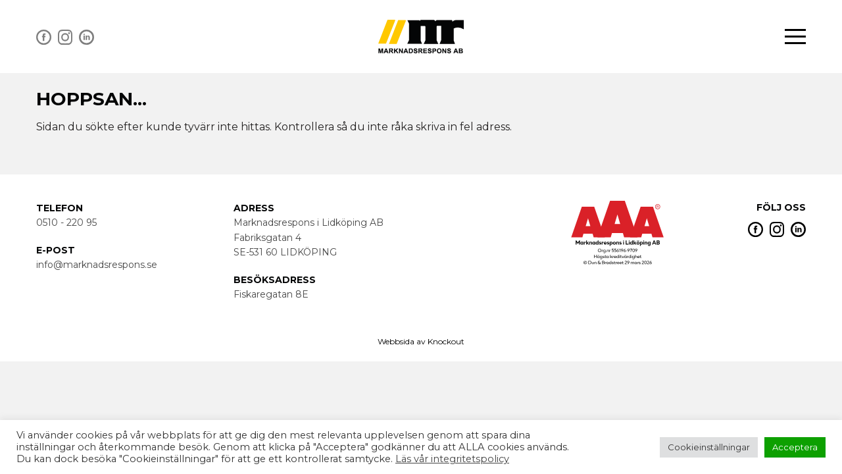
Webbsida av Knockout (421, 341)
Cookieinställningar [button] (709, 447)
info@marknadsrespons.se (96, 265)
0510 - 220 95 (66, 222)
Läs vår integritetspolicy (452, 459)
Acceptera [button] (795, 447)
